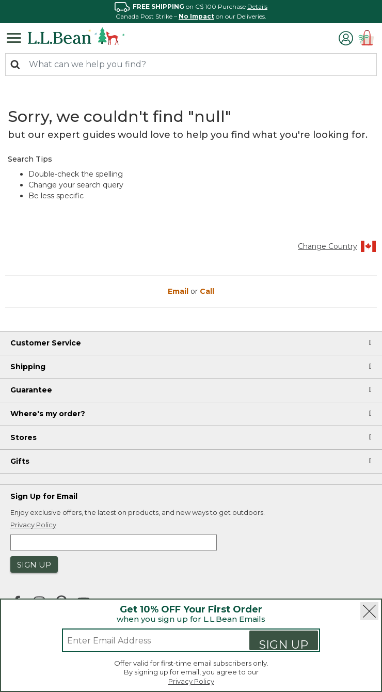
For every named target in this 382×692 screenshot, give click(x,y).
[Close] (369, 611)
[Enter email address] (145, 640)
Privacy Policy (191, 681)
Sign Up (283, 644)
